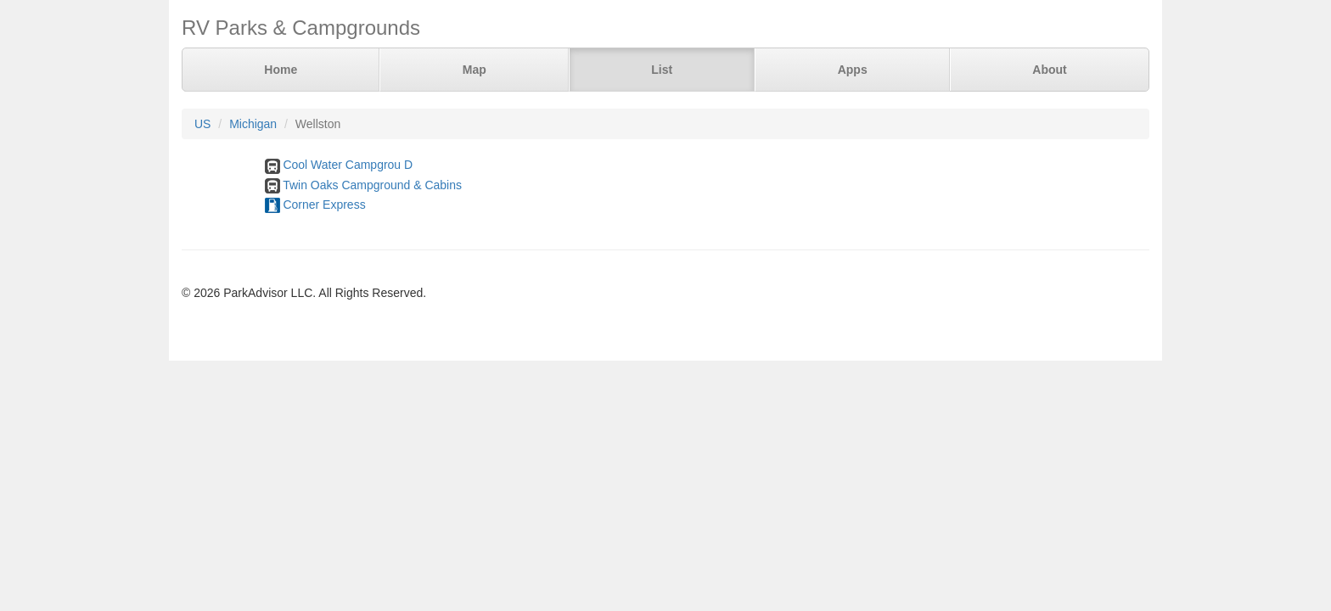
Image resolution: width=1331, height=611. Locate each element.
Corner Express (324, 204)
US (202, 124)
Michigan (253, 124)
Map (474, 69)
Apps (853, 69)
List (661, 69)
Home (280, 69)
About (1049, 69)
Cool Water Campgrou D (348, 164)
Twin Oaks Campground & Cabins (372, 185)
